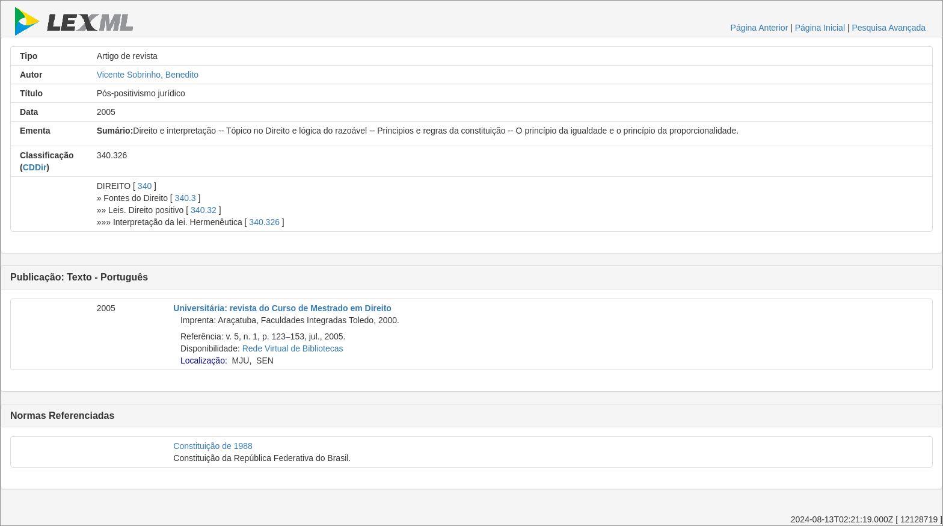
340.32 (204, 210)
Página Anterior (759, 27)
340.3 (185, 198)
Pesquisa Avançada (889, 27)
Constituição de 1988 (213, 446)
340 (145, 186)
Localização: (203, 360)
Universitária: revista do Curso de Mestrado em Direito (282, 308)
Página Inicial (820, 27)
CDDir (35, 167)
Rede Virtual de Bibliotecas (292, 348)
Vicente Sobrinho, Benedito (147, 74)
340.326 (264, 222)
